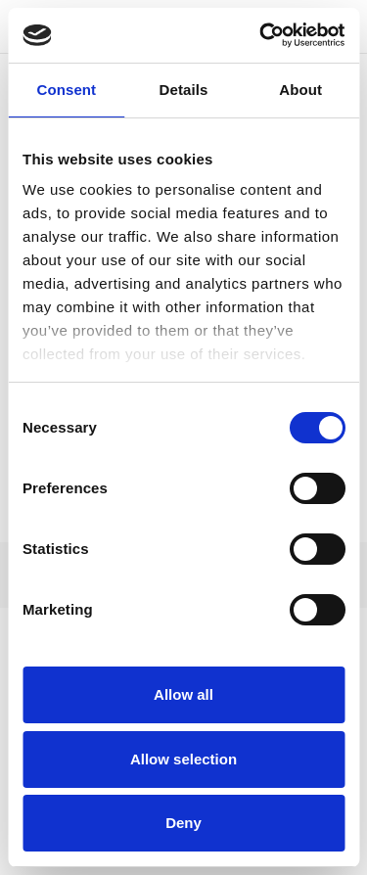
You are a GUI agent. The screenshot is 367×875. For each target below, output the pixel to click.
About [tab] (300, 89)
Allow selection (183, 759)
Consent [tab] (66, 89)
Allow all (183, 694)
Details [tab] (184, 89)
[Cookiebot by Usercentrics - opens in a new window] (261, 35)
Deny (183, 822)
